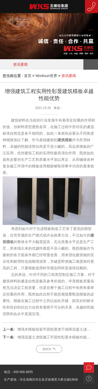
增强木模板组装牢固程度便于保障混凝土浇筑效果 (54, 329)
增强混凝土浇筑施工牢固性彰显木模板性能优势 (54, 337)
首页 (27, 76)
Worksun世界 (46, 76)
